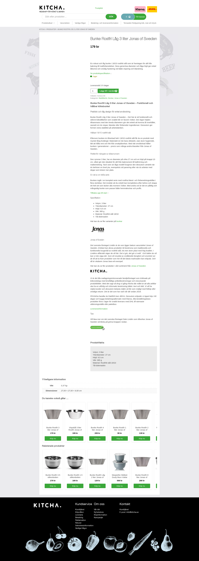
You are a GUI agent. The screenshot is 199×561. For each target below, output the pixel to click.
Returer (78, 523)
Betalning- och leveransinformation (104, 23)
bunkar (119, 221)
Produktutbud (48, 23)
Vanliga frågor (80, 23)
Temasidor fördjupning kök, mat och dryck (139, 23)
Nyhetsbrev (99, 512)
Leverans (79, 515)
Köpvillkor (79, 512)
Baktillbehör (103, 98)
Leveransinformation (99, 309)
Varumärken (65, 23)
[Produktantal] (93, 91)
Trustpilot (99, 8)
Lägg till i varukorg (108, 91)
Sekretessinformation (84, 525)
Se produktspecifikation (100, 73)
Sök (111, 17)
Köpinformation (100, 515)
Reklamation (80, 520)
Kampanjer (98, 517)
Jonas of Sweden (120, 98)
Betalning (79, 517)
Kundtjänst (79, 509)
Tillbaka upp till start (98, 193)
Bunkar (110, 98)
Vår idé (97, 509)
